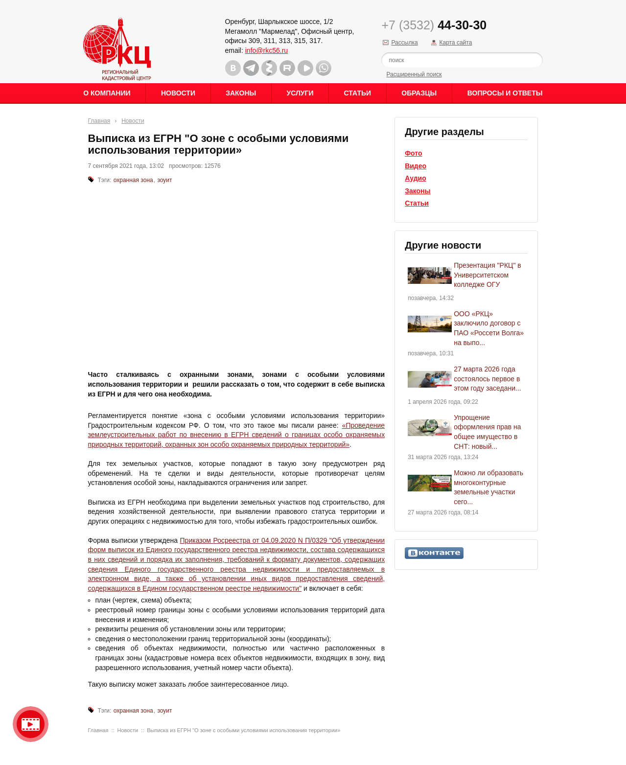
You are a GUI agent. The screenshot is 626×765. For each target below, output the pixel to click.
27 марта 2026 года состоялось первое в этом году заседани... (487, 378)
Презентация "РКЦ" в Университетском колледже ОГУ (487, 274)
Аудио (415, 178)
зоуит (164, 180)
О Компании (106, 93)
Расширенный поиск (413, 74)
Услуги (299, 93)
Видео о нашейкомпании (30, 724)
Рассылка (404, 42)
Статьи (357, 93)
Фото (413, 153)
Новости (178, 93)
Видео (415, 166)
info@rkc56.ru (266, 50)
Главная (99, 120)
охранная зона (133, 180)
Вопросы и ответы (505, 93)
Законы (241, 93)
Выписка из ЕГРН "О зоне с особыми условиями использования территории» (243, 730)
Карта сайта (455, 42)
